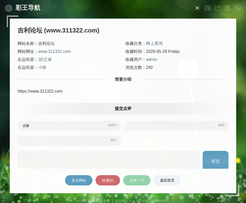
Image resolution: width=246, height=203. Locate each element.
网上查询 (154, 43)
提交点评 (123, 108)
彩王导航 (27, 7)
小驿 (42, 67)
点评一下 (137, 180)
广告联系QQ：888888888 (151, 201)
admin (151, 59)
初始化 (81, 201)
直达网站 (79, 180)
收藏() (108, 180)
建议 (95, 201)
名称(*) (112, 125)
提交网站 (121, 201)
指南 (107, 201)
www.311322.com (54, 51)
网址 (114, 140)
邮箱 (221, 125)
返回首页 (167, 180)
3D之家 (45, 59)
